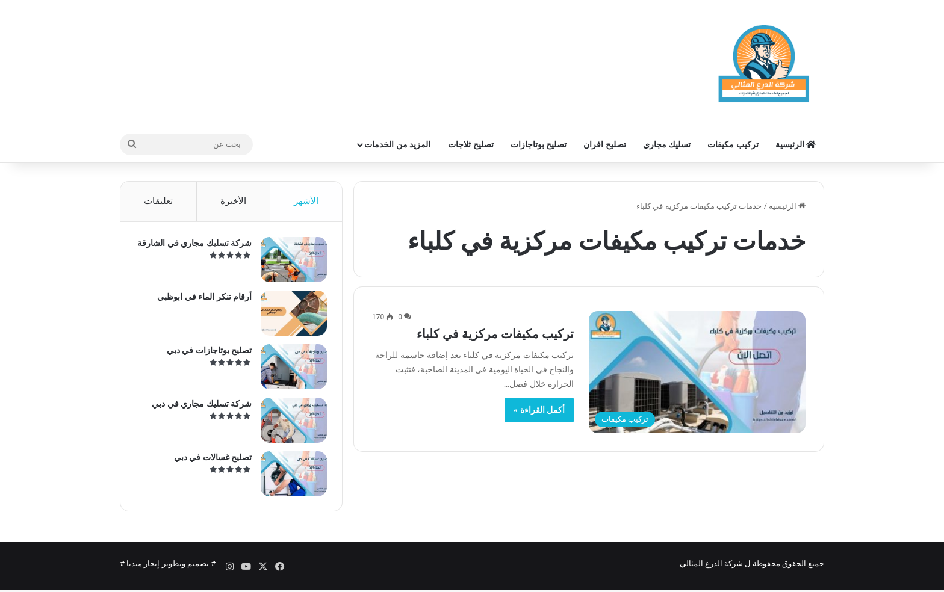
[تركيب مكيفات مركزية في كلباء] (697, 372)
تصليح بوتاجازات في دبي (206, 353)
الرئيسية (795, 144)
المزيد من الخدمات (397, 144)
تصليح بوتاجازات (539, 144)
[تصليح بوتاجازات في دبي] (291, 369)
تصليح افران (604, 144)
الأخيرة (233, 201)
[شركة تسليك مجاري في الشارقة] (291, 262)
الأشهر (306, 201)
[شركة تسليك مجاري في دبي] (291, 423)
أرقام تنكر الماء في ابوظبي (201, 299)
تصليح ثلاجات (470, 144)
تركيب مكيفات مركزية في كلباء (495, 334)
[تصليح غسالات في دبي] (291, 476)
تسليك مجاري (667, 144)
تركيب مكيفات (732, 144)
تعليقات (158, 201)
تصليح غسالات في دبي (210, 460)
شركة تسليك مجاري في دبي (199, 407)
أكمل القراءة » (539, 410)
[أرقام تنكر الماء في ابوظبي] (291, 316)
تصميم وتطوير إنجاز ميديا (167, 570)
